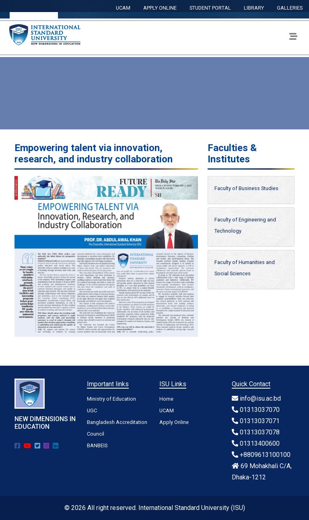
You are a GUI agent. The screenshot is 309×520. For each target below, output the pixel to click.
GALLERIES (290, 8)
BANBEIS (97, 445)
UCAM (123, 8)
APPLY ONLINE (160, 8)
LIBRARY (254, 8)
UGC (92, 410)
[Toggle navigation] (293, 37)
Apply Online (174, 422)
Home (166, 399)
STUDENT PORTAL (210, 8)
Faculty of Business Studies (246, 188)
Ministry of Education (111, 399)
